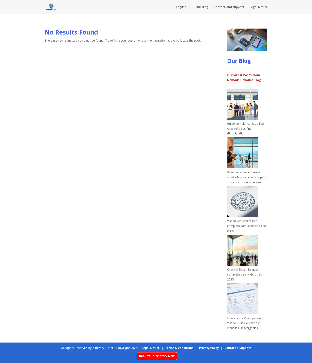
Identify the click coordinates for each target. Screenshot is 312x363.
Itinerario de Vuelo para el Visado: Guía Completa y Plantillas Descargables (244, 323)
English (181, 7)
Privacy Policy (209, 348)
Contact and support (229, 7)
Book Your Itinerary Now (156, 356)
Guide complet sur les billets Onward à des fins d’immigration (246, 128)
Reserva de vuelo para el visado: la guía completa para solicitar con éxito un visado (246, 177)
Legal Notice (259, 7)
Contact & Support (237, 348)
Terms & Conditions (179, 348)
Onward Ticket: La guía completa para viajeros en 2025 (244, 274)
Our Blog (202, 7)
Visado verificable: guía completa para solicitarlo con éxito (246, 226)
